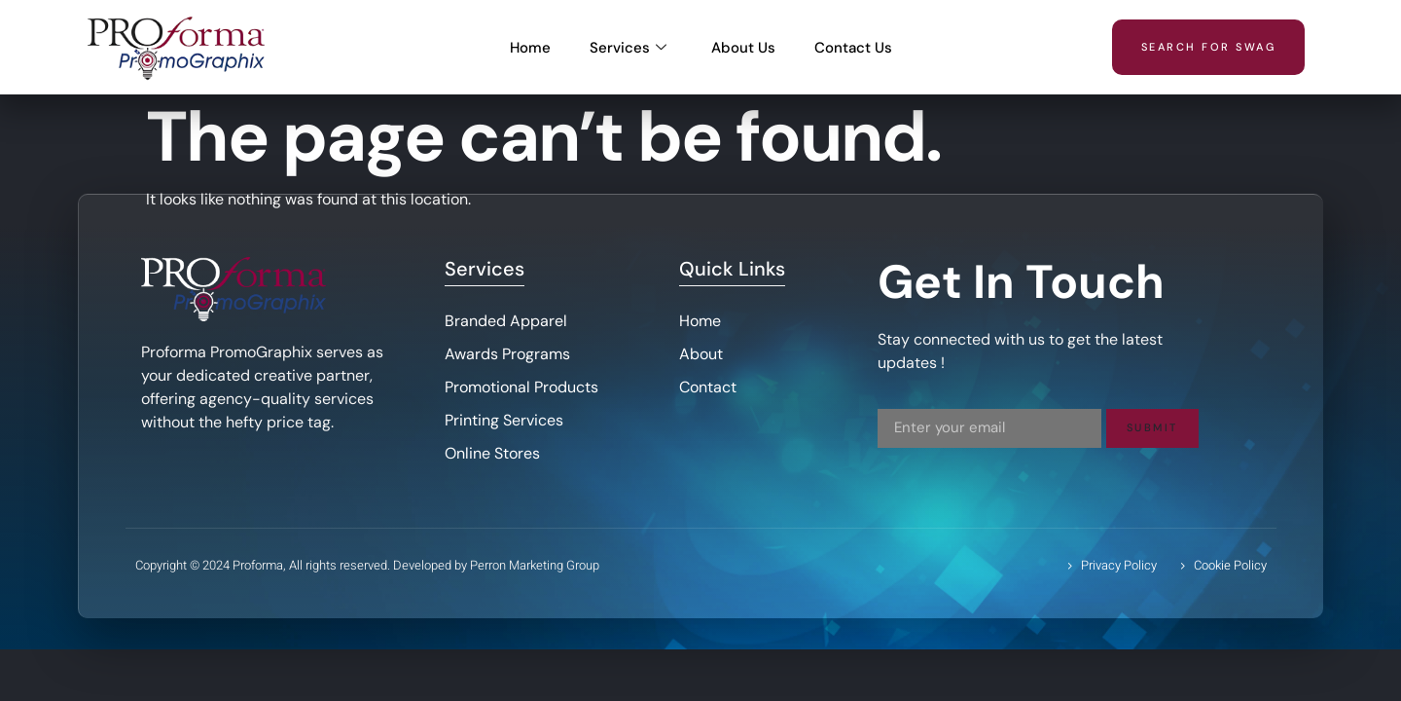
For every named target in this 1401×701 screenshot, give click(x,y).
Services (628, 47)
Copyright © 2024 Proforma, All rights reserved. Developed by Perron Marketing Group (367, 565)
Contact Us (853, 47)
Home (530, 47)
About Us (743, 47)
